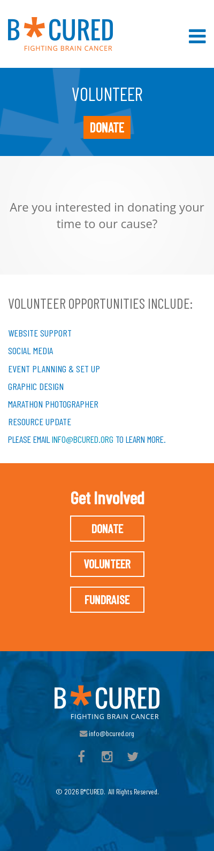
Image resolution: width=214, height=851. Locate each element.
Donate (107, 127)
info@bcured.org (82, 439)
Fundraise (107, 599)
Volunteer (107, 564)
